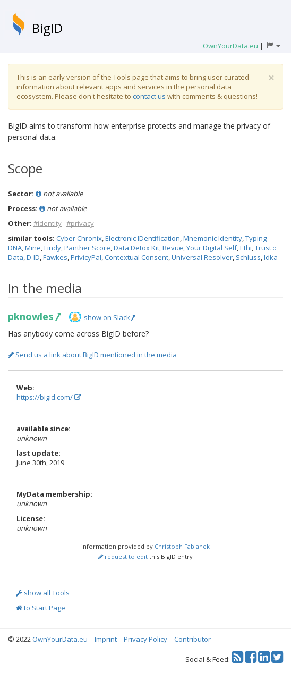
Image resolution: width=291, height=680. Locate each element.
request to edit (123, 556)
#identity (47, 223)
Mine (33, 248)
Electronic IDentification (142, 238)
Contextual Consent (136, 257)
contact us (149, 96)
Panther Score (87, 248)
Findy (52, 248)
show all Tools (43, 593)
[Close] (271, 77)
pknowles (34, 316)
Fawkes (55, 257)
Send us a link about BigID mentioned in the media (92, 354)
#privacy (80, 223)
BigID (47, 28)
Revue (172, 248)
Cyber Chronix (79, 238)
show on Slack (109, 317)
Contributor (192, 639)
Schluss (248, 257)
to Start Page (40, 607)
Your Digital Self (211, 248)
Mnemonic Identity (212, 238)
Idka (271, 257)
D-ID (33, 257)
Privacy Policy (145, 639)
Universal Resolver (202, 257)
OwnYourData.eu (60, 639)
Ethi (246, 248)
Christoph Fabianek (182, 546)
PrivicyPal (86, 257)
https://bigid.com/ (48, 397)
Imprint (106, 639)
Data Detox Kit (136, 248)
